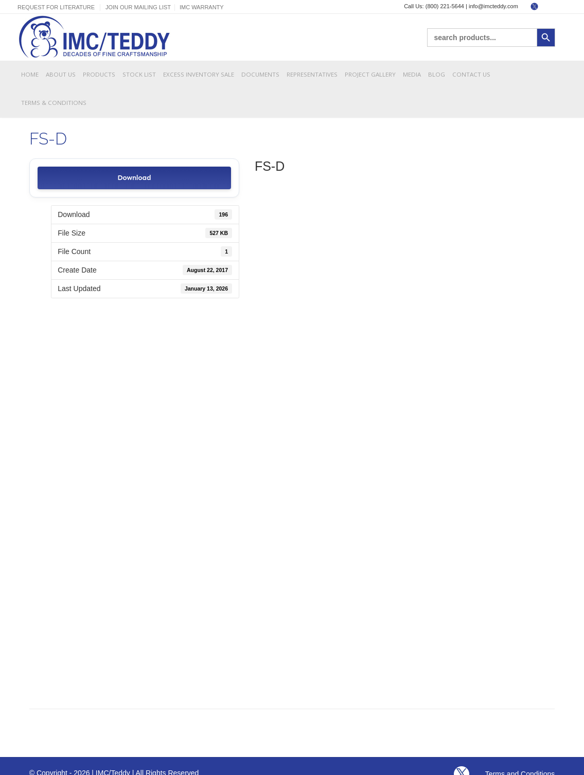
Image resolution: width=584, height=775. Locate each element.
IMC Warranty (202, 7)
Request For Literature (56, 7)
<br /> (405, 433)
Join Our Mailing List (138, 7)
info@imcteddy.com (493, 6)
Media (412, 74)
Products (99, 74)
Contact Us (471, 74)
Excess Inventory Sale (198, 74)
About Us (61, 74)
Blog (436, 74)
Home (30, 74)
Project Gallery (370, 74)
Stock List (139, 74)
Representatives (312, 74)
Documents (260, 74)
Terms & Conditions (53, 102)
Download (134, 177)
